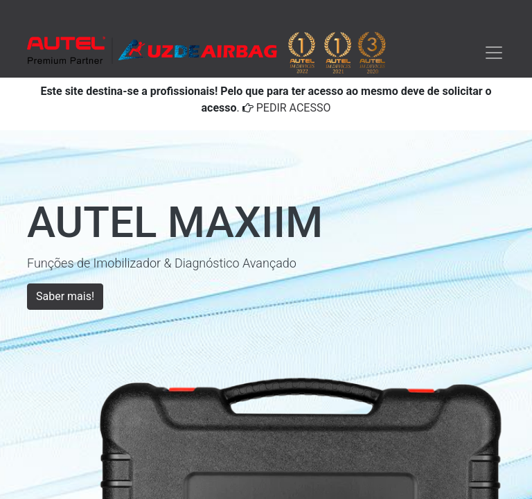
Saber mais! (65, 296)
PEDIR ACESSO (293, 107)
